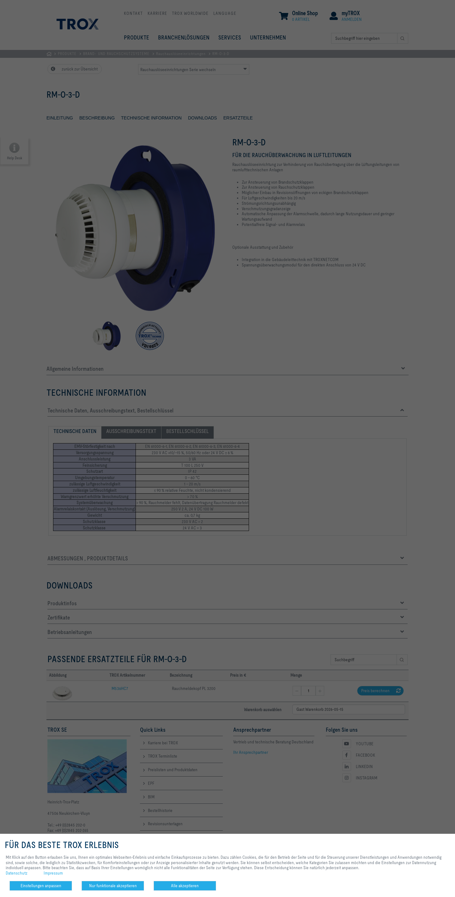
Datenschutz (16, 873)
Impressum (53, 873)
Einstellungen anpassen (41, 885)
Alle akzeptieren (185, 885)
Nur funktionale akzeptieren (113, 885)
